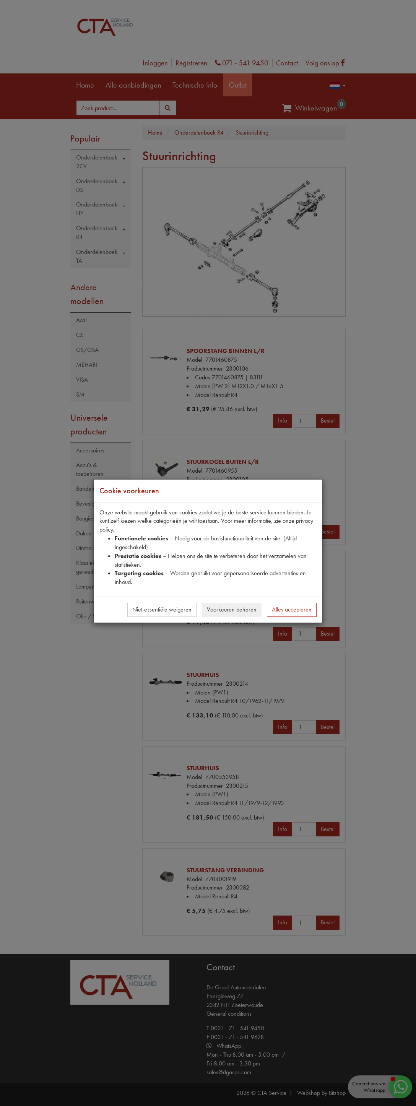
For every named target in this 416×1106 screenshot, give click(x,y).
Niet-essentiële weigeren (162, 609)
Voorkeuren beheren (232, 609)
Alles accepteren (292, 609)
